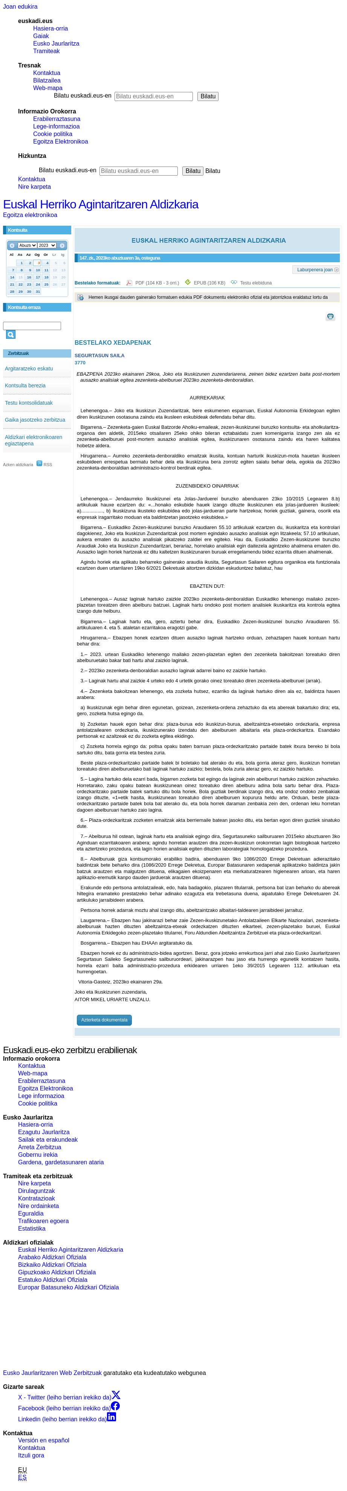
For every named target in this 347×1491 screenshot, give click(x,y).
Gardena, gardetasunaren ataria (61, 1162)
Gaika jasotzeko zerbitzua (35, 420)
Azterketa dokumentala (104, 1020)
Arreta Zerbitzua (39, 1147)
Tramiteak (46, 51)
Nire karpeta (34, 187)
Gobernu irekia (38, 1155)
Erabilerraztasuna (56, 119)
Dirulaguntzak (36, 1191)
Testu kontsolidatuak (29, 403)
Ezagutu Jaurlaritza (44, 1132)
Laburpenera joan (315, 269)
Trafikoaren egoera (43, 1221)
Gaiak (41, 36)
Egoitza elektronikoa (30, 215)
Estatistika (32, 1228)
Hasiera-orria (50, 28)
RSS (44, 464)
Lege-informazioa (56, 126)
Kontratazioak (36, 1198)
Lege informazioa (41, 1096)
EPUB (209, 283)
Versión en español (43, 1440)
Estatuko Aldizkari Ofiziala (52, 1280)
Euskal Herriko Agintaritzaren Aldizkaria (100, 204)
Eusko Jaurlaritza (56, 43)
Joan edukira (20, 6)
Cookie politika (52, 134)
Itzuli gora (31, 1455)
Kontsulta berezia (25, 385)
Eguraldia (31, 1213)
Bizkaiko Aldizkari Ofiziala (52, 1265)
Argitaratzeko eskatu (29, 368)
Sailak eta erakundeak (48, 1139)
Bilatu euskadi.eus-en (83, 95)
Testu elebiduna (256, 283)
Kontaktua (46, 73)
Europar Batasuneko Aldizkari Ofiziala (68, 1287)
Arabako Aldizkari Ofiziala (52, 1257)
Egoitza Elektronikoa (60, 141)
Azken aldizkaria (18, 464)
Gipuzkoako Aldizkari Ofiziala (57, 1272)
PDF (157, 283)
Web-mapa (48, 88)
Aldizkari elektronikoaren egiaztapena (34, 440)
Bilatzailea (47, 80)
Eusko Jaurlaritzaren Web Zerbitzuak (52, 1373)
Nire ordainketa (38, 1206)
